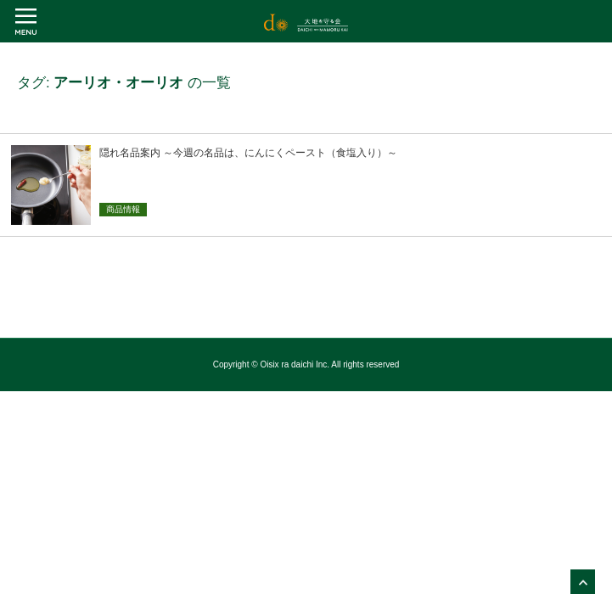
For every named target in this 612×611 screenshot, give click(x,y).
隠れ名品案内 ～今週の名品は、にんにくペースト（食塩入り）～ (248, 153)
